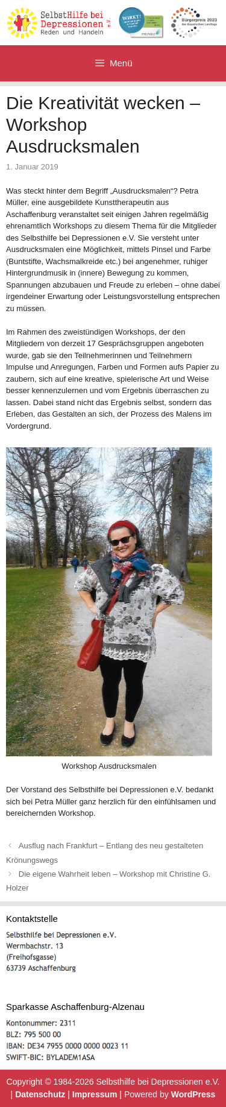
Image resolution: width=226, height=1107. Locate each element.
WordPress (193, 1094)
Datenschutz (40, 1094)
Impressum (95, 1094)
